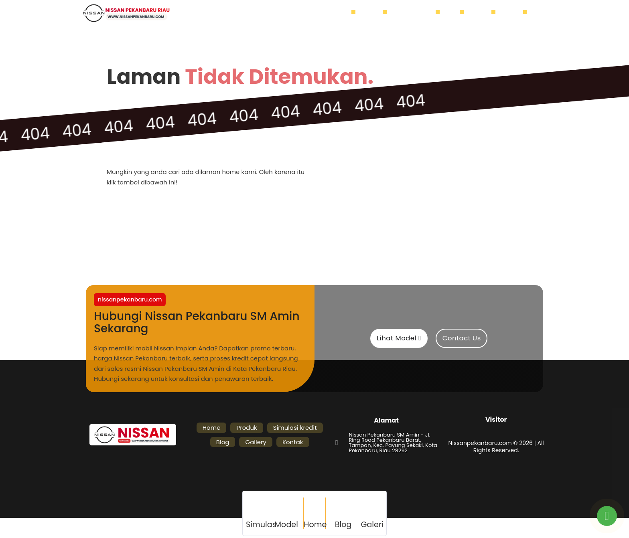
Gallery (481, 13)
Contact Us (461, 338)
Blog (454, 13)
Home (343, 13)
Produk (373, 13)
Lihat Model (399, 338)
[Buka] (538, 13)
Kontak (513, 13)
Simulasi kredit (415, 13)
